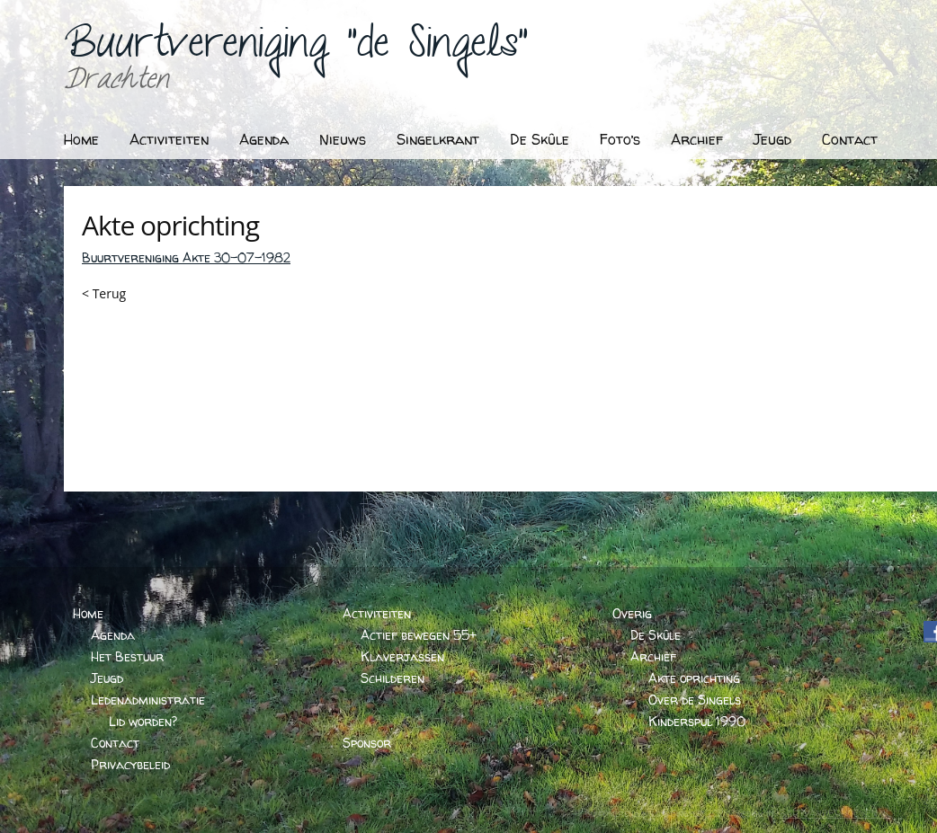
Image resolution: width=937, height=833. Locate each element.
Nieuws (342, 139)
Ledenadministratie (148, 699)
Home (81, 139)
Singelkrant (438, 139)
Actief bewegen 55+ (419, 634)
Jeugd (772, 139)
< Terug (104, 293)
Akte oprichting (694, 678)
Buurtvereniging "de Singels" (296, 50)
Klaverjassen (402, 656)
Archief (697, 139)
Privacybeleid (130, 764)
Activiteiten (169, 139)
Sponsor (367, 742)
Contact (850, 139)
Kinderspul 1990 (696, 721)
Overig (632, 613)
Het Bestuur (127, 656)
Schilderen (392, 678)
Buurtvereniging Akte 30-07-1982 (186, 257)
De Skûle (539, 139)
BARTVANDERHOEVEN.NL (835, 813)
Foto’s (620, 139)
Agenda (264, 139)
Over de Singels (694, 699)
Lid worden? (143, 721)
